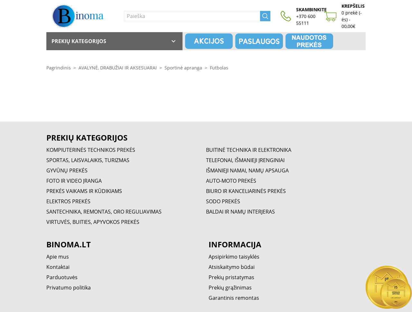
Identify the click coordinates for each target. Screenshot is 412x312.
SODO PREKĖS (223, 201)
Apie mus (57, 256)
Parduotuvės (62, 277)
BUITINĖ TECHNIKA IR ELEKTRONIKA (248, 149)
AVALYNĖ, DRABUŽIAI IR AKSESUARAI (118, 68)
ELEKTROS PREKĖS (68, 201)
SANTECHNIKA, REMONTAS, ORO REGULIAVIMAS (104, 211)
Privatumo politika (68, 287)
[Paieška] (192, 16)
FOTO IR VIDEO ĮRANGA (74, 180)
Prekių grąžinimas (230, 287)
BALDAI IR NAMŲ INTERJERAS (240, 211)
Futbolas (219, 68)
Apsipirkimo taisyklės (234, 256)
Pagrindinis (58, 68)
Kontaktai (58, 267)
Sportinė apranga (183, 68)
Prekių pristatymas (231, 277)
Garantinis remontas (234, 297)
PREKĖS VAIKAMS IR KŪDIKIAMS (84, 191)
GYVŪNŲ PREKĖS (67, 170)
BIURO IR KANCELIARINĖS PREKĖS (246, 191)
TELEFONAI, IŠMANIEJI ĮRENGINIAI (245, 160)
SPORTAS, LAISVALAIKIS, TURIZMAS (87, 160)
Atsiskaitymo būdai (232, 267)
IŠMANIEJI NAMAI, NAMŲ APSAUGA (247, 170)
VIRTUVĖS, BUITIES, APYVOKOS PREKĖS (92, 221)
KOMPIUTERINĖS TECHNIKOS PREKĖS (90, 149)
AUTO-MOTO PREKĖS (231, 180)
